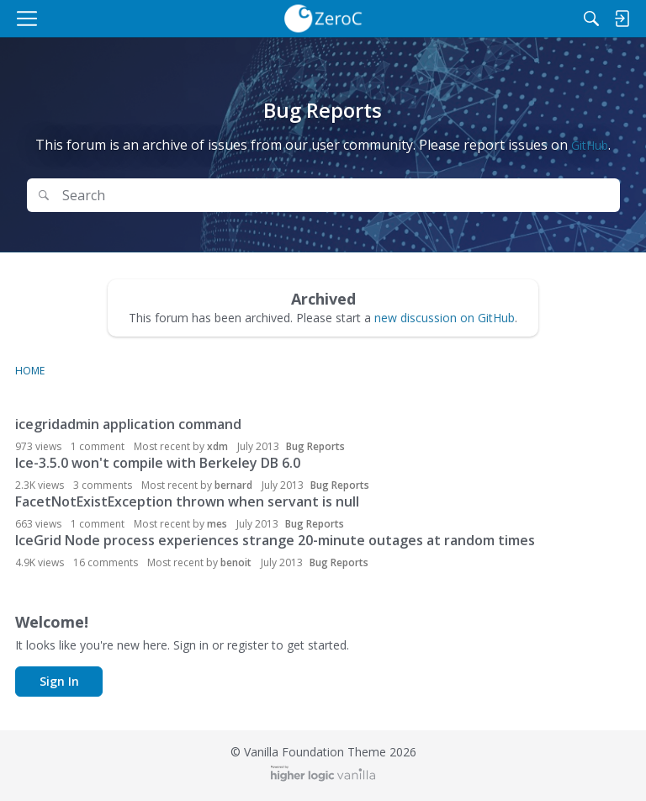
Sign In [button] (59, 681)
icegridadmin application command (128, 424)
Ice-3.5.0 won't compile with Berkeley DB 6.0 (157, 463)
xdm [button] (217, 446)
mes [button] (217, 524)
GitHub (589, 145)
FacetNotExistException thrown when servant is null (187, 501)
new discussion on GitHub (444, 318)
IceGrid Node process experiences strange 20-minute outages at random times (275, 540)
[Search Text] (335, 195)
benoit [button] (236, 562)
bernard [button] (233, 485)
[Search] (591, 18)
